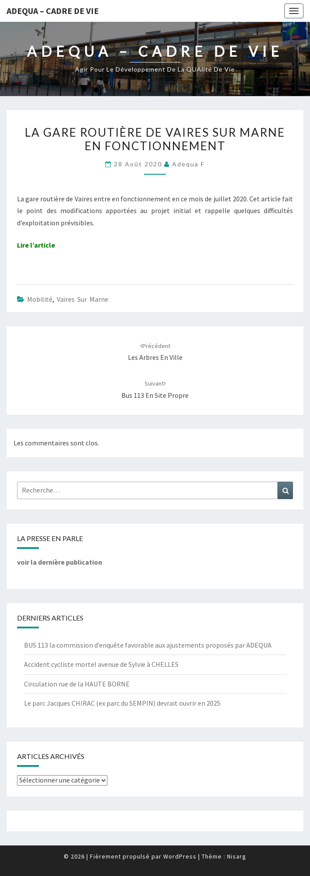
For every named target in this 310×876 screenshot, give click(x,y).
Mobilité (39, 299)
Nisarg (236, 856)
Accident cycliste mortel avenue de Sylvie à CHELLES (101, 664)
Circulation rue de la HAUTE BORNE (77, 683)
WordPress (179, 856)
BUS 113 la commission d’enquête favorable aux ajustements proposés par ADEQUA (148, 645)
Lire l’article (36, 245)
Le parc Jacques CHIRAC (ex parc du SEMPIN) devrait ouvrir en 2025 (122, 703)
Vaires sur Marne (82, 299)
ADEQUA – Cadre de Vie (53, 10)
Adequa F (188, 164)
